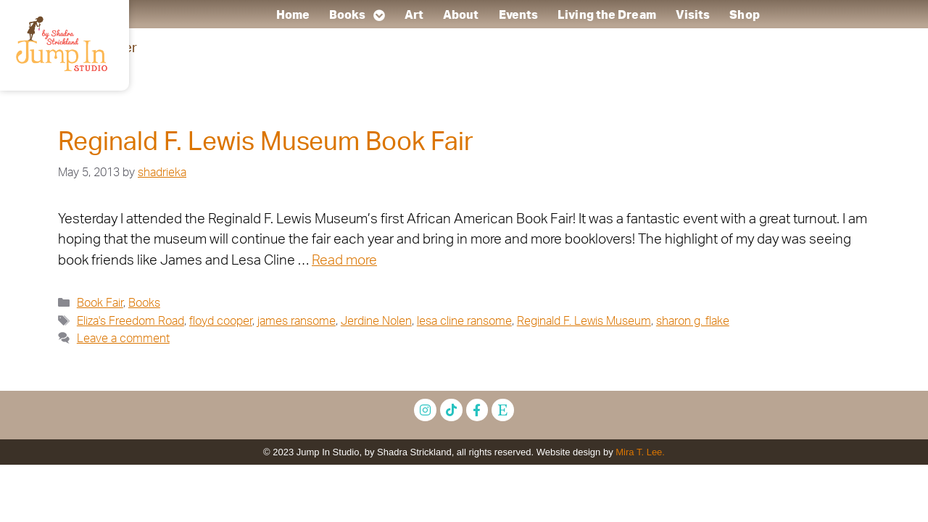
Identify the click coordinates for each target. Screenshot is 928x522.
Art (413, 15)
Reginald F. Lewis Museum (584, 321)
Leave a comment (123, 338)
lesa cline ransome (464, 321)
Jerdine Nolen (376, 321)
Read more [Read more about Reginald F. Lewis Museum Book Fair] (344, 261)
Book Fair (100, 303)
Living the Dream (607, 15)
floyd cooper (220, 321)
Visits (692, 15)
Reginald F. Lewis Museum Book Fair (265, 142)
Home (292, 15)
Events (518, 15)
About (461, 15)
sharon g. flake (692, 321)
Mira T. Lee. (640, 452)
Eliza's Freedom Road (130, 321)
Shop (744, 15)
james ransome (296, 321)
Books (357, 15)
